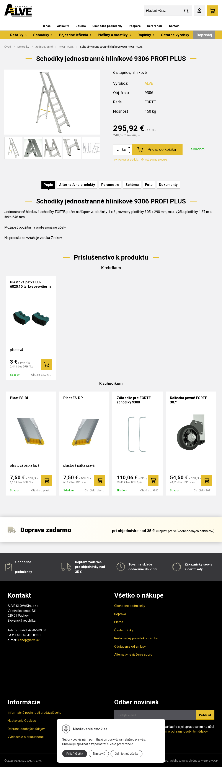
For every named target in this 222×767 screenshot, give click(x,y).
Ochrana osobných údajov (26, 729)
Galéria (80, 26)
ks (124, 150)
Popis (48, 185)
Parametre (110, 185)
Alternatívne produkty (77, 185)
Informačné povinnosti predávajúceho (35, 713)
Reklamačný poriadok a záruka (136, 638)
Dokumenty (168, 185)
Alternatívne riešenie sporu (133, 654)
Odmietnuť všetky (127, 753)
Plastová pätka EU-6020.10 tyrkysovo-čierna (30, 284)
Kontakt (174, 26)
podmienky (23, 572)
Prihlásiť (205, 715)
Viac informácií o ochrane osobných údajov (177, 731)
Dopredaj (204, 35)
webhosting (177, 760)
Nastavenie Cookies (22, 721)
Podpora (135, 26)
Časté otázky (123, 630)
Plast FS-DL (19, 398)
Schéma (132, 185)
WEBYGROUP (209, 760)
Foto (149, 185)
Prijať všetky (74, 753)
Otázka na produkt (154, 159)
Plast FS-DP (73, 398)
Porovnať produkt (126, 159)
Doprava (120, 614)
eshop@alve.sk (28, 640)
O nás (47, 26)
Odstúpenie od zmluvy (130, 646)
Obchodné (23, 562)
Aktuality (63, 26)
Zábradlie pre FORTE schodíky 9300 (134, 400)
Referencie (155, 26)
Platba (118, 622)
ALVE (149, 83)
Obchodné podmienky (107, 26)
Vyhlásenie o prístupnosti (26, 737)
